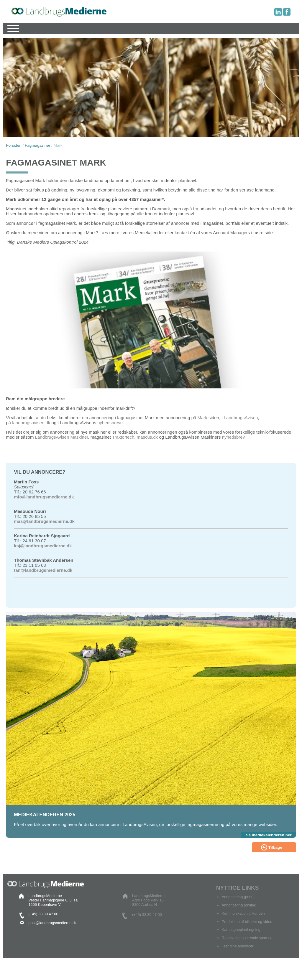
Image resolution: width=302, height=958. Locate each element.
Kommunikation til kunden (243, 913)
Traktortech (123, 437)
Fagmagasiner (37, 145)
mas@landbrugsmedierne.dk (44, 521)
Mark (203, 417)
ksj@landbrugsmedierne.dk (43, 545)
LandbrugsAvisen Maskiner (61, 437)
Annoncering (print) (238, 897)
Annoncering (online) (239, 905)
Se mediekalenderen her (268, 835)
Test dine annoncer (238, 946)
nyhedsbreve (110, 422)
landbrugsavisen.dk (31, 422)
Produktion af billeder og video (247, 921)
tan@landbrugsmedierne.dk (43, 570)
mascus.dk (147, 437)
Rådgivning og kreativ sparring (247, 938)
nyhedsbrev (233, 437)
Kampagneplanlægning (241, 929)
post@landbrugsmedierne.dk (52, 923)
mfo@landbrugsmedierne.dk (44, 496)
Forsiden (14, 145)
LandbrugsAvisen (241, 417)
